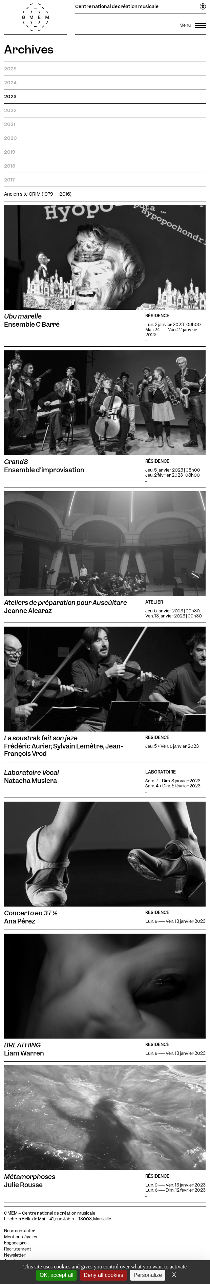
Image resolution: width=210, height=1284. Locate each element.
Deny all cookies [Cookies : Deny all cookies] (103, 1275)
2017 (9, 180)
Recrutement (17, 1249)
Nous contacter (19, 1230)
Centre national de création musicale (117, 6)
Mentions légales (20, 1237)
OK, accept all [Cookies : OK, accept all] (57, 1275)
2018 (9, 166)
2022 (10, 110)
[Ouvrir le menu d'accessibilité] (203, 6)
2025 (10, 69)
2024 (10, 83)
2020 (10, 138)
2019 (9, 152)
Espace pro (15, 1243)
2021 (9, 124)
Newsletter (15, 1255)
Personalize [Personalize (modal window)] (147, 1275)
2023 (10, 96)
